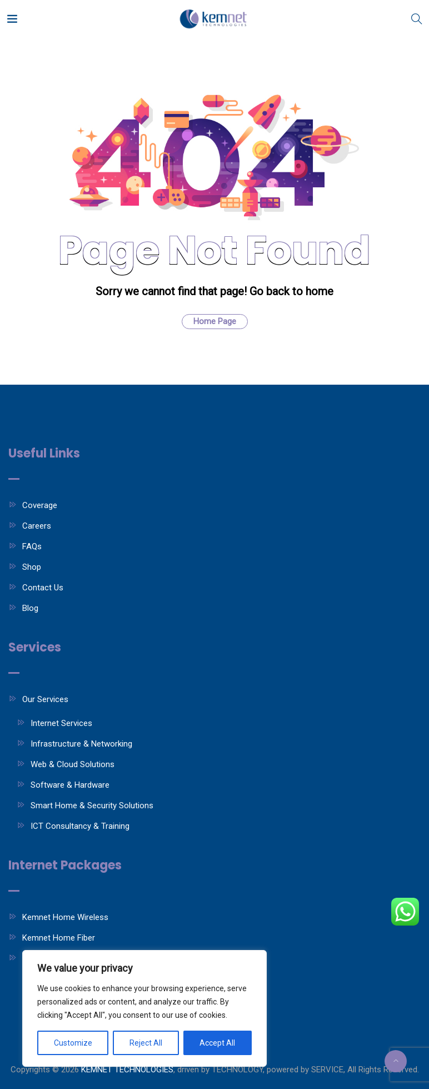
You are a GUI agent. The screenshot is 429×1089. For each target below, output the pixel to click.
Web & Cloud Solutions (72, 764)
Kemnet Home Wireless (65, 917)
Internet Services (61, 723)
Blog (30, 608)
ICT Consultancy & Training (80, 826)
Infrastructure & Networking (81, 744)
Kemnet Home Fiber (58, 938)
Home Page (214, 321)
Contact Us (42, 588)
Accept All (217, 1042)
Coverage (39, 505)
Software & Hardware (70, 785)
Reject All (145, 1042)
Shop (31, 567)
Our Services (45, 699)
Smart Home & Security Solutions (92, 805)
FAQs (32, 546)
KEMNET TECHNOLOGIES (127, 1070)
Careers (36, 526)
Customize (73, 1042)
